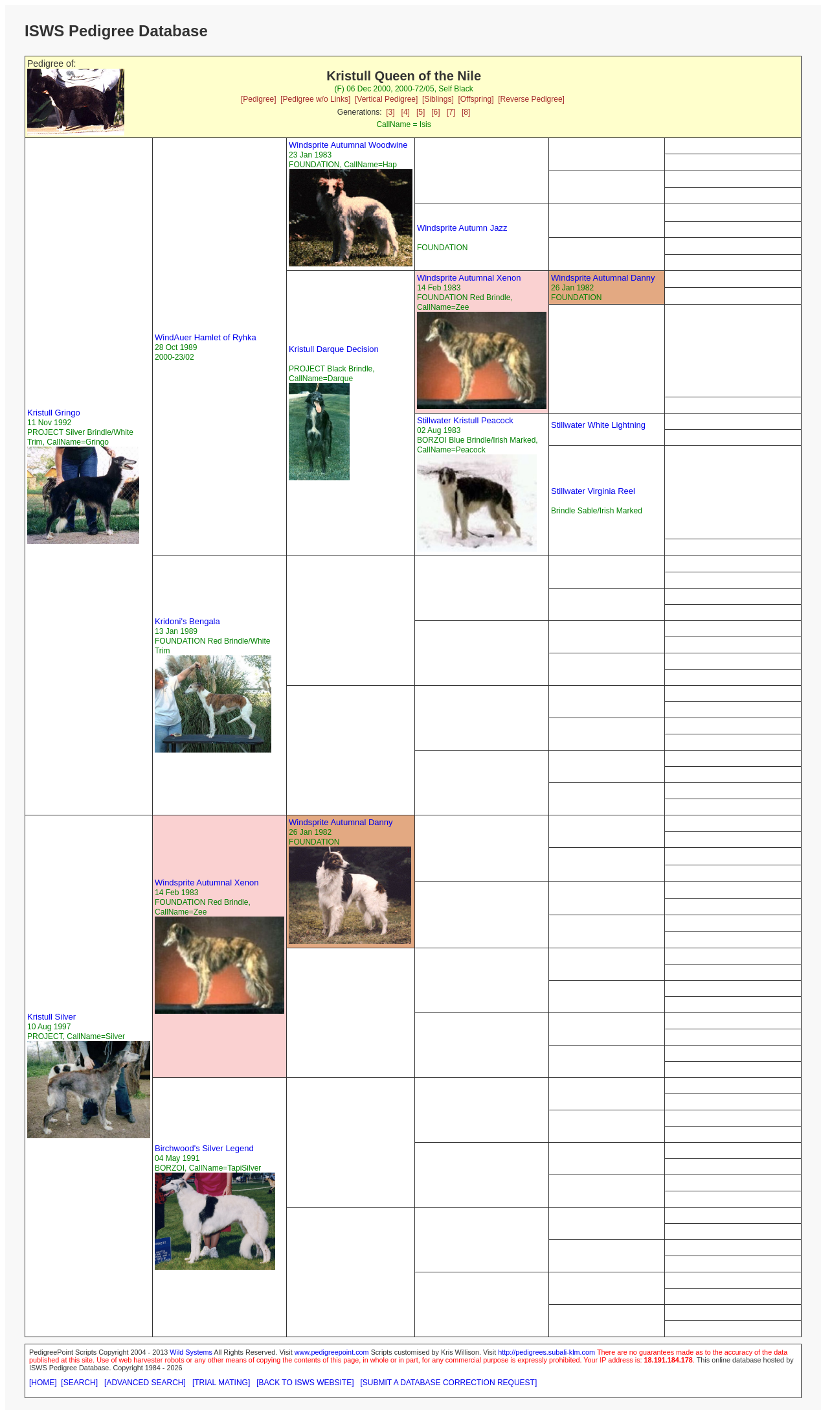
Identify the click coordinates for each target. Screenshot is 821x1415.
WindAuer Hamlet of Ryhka (205, 337)
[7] (451, 112)
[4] (405, 112)
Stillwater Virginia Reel (593, 491)
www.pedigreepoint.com (332, 1352)
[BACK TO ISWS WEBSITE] (305, 1382)
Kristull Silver (51, 1017)
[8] (466, 112)
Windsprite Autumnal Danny (603, 278)
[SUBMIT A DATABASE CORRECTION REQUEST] (449, 1382)
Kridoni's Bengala (187, 621)
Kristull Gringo (53, 412)
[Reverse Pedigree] (531, 99)
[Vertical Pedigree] (386, 99)
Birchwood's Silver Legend (204, 1148)
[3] (390, 112)
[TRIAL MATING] (221, 1382)
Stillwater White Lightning (598, 425)
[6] (435, 112)
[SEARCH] (79, 1382)
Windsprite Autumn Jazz (462, 228)
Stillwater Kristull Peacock (465, 420)
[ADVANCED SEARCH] (145, 1382)
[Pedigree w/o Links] (315, 99)
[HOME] (43, 1382)
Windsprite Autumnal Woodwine (348, 145)
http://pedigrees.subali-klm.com (546, 1352)
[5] (420, 112)
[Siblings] (438, 99)
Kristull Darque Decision (334, 349)
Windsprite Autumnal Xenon (469, 278)
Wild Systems (191, 1352)
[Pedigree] (258, 99)
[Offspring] (475, 99)
